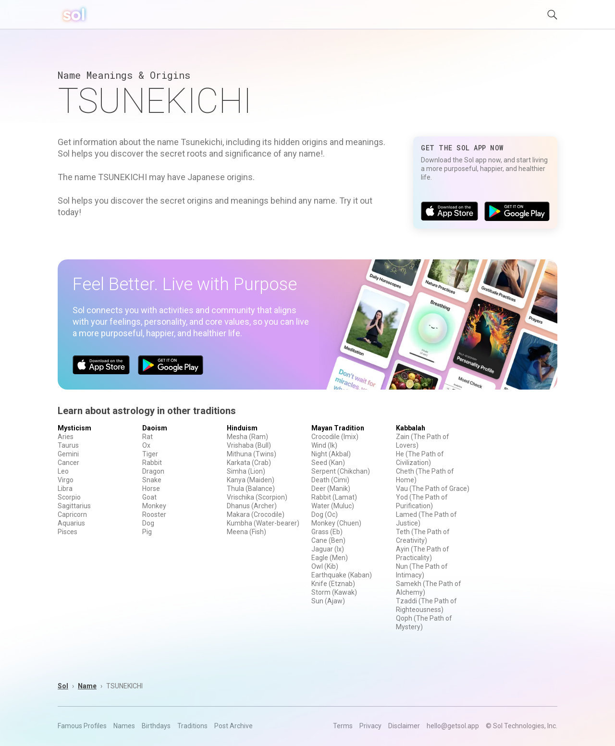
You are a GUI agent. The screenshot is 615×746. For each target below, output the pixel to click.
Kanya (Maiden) (250, 480)
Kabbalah (410, 428)
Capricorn (72, 514)
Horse (151, 488)
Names (124, 726)
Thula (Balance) (251, 488)
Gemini (68, 454)
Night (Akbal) (331, 454)
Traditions (192, 726)
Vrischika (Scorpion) (257, 497)
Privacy (370, 726)
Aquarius (71, 523)
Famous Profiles (82, 726)
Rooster (154, 514)
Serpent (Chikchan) (340, 471)
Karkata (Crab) (249, 462)
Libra (65, 488)
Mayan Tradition (337, 428)
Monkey (154, 506)
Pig (147, 532)
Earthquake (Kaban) (341, 575)
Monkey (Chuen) (336, 523)
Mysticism (74, 428)
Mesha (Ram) (247, 436)
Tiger (150, 454)
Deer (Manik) (330, 488)
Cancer (68, 462)
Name (87, 686)
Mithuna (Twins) (251, 454)
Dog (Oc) (324, 514)
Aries (66, 436)
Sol (63, 686)
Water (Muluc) (332, 506)
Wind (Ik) (324, 445)
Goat (149, 497)
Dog (148, 523)
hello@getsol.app (453, 726)
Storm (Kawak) (334, 592)
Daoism (154, 428)
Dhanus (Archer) (252, 506)
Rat (147, 436)
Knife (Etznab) (333, 583)
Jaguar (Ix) (327, 549)
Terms (343, 726)
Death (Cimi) (330, 480)
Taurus (68, 445)
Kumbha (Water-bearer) (263, 523)
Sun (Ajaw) (328, 601)
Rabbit (152, 462)
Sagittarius (74, 506)
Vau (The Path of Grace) (432, 488)
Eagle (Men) (329, 558)
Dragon (153, 471)
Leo (63, 471)
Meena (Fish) (246, 532)
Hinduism (242, 428)
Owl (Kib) (324, 566)
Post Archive (233, 726)
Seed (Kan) (328, 462)
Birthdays (156, 726)
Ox (146, 445)
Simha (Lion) (246, 471)
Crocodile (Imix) (334, 436)
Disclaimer (404, 726)
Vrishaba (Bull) (249, 445)
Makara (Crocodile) (255, 514)
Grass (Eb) (327, 532)
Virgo (66, 480)
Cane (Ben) (328, 540)
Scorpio (69, 497)
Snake (151, 480)
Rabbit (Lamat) (334, 497)
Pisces (67, 532)
